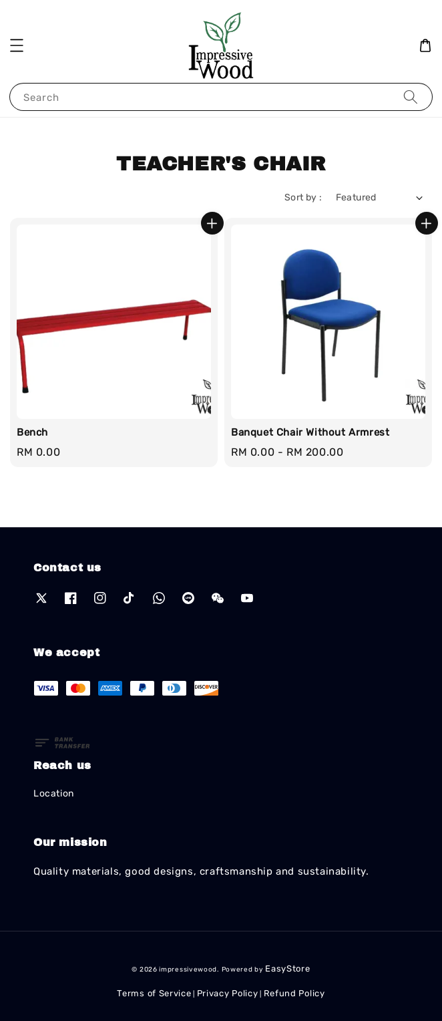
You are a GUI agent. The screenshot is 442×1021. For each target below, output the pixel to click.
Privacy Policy (227, 993)
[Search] (410, 97)
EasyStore (287, 969)
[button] (16, 45)
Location (53, 793)
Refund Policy (294, 993)
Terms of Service (154, 993)
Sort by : (303, 197)
